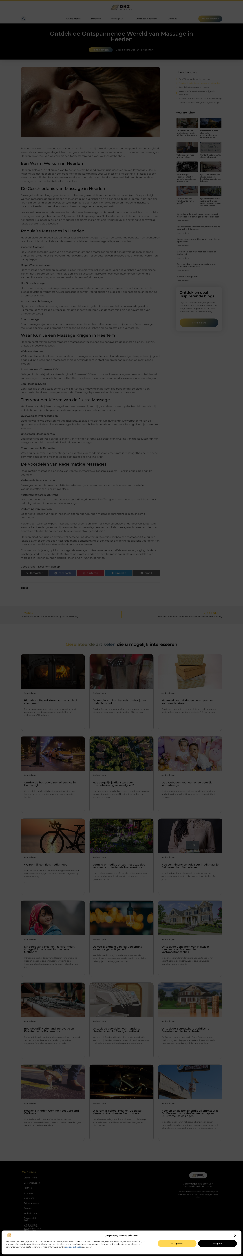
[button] (235, 1235)
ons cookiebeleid (73, 1247)
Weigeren (217, 1243)
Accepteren (177, 1243)
